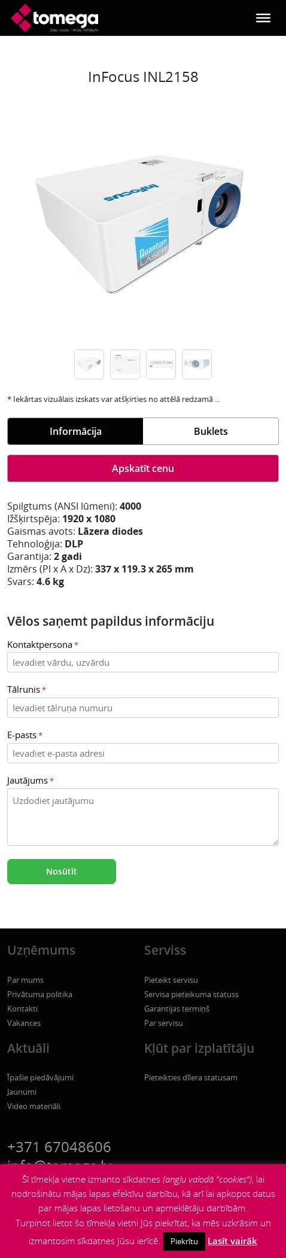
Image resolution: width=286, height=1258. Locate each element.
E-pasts (24, 735)
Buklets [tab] (211, 431)
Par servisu (163, 1023)
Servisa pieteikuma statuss (191, 994)
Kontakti (22, 1008)
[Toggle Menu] (263, 18)
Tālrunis (26, 690)
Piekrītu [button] (184, 1241)
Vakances (24, 1023)
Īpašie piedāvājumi (40, 1077)
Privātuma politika (39, 994)
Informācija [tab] (76, 431)
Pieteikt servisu (171, 979)
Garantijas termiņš (176, 1008)
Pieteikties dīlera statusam (191, 1077)
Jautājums (30, 781)
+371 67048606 (59, 1146)
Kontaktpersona (42, 645)
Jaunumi (21, 1091)
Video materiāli (33, 1106)
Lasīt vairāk (232, 1241)
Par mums (25, 979)
